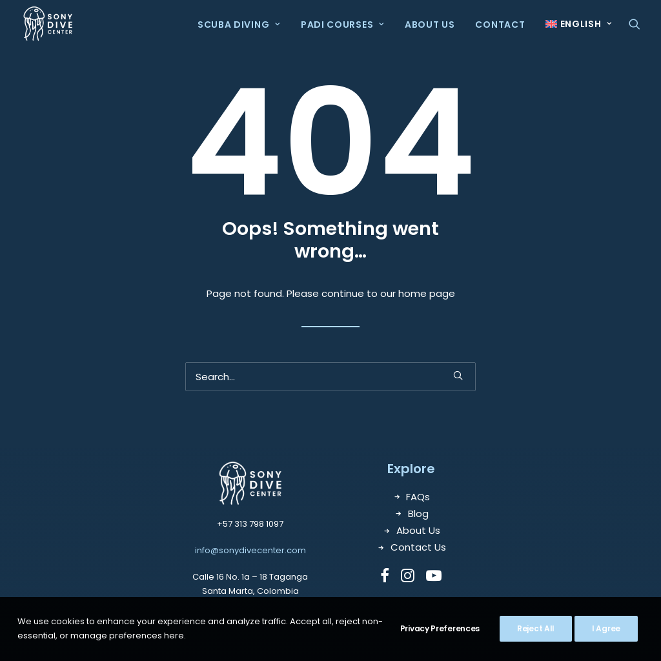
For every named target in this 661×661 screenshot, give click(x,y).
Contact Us (418, 547)
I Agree (606, 628)
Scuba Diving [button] (239, 24)
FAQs (418, 496)
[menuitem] (238, 24)
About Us (430, 24)
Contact (500, 24)
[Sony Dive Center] (48, 23)
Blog (418, 513)
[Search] (330, 376)
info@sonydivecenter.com (250, 550)
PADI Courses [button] (342, 24)
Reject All (535, 628)
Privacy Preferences (440, 628)
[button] (634, 23)
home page (426, 293)
